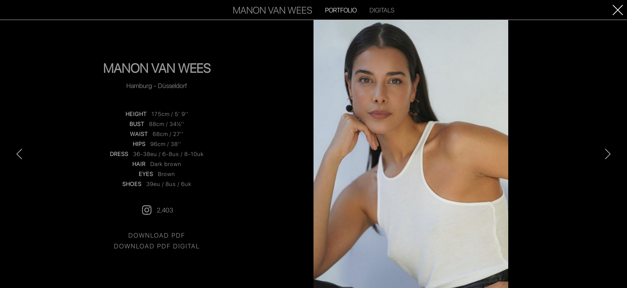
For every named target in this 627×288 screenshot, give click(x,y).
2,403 (157, 210)
